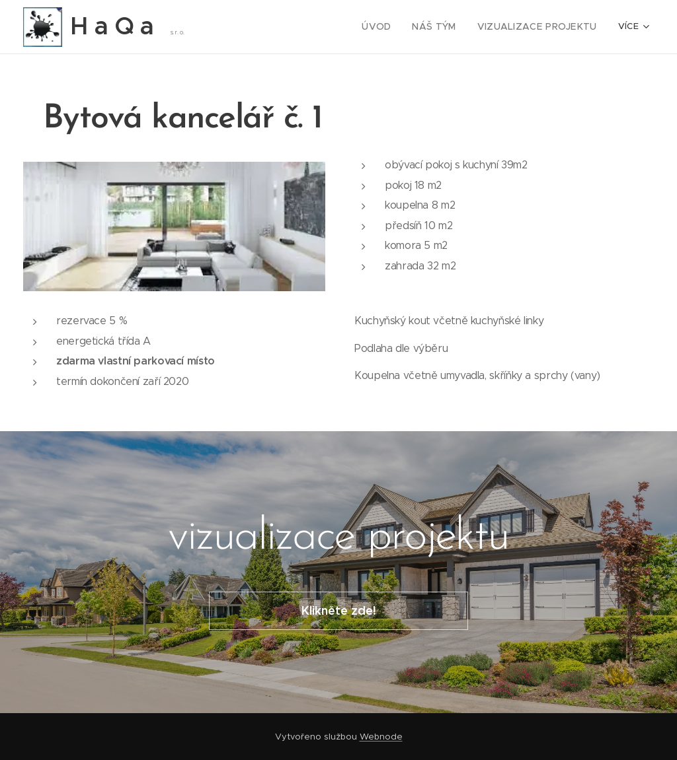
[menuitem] (255, 27)
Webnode (381, 736)
